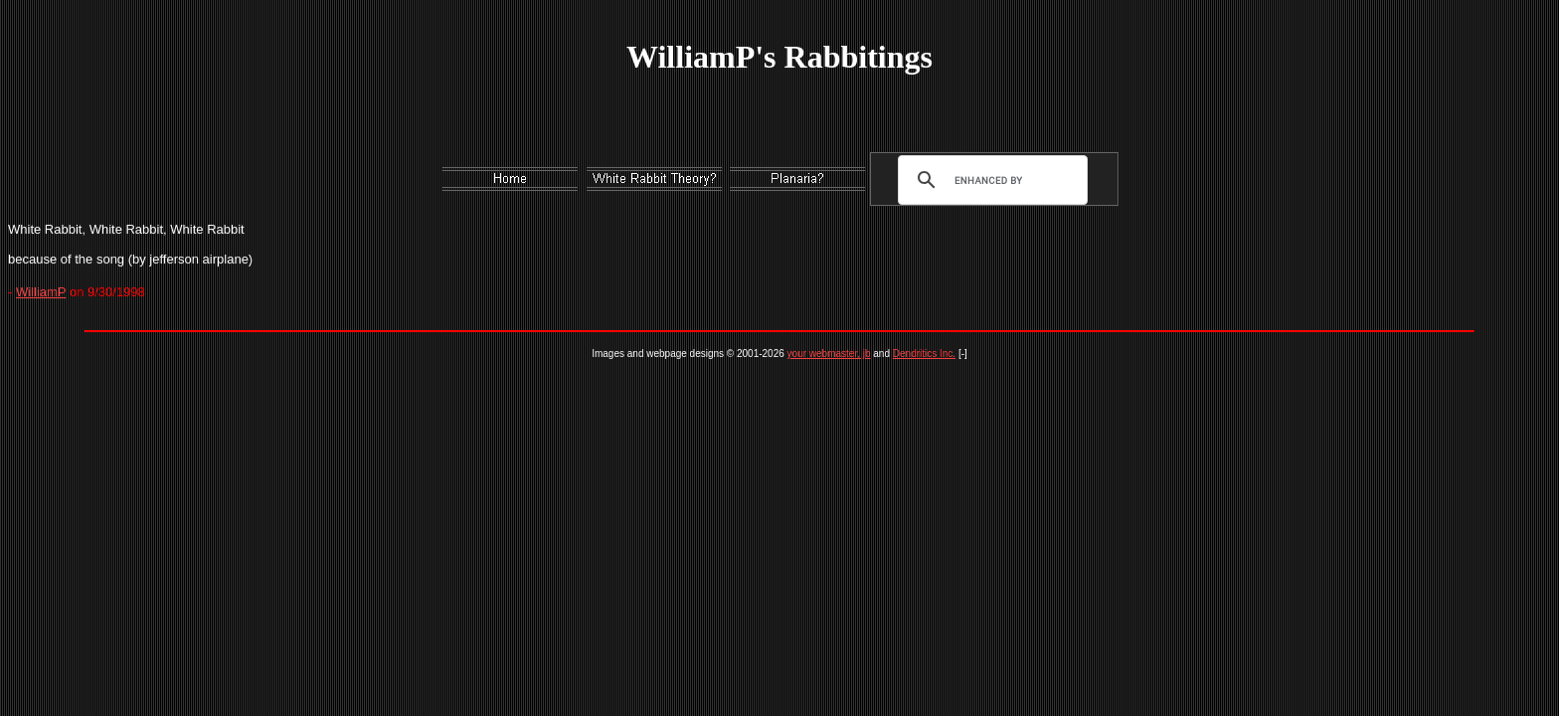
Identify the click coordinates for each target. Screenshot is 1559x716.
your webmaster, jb (829, 353)
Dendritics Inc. (924, 353)
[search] (988, 180)
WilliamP (41, 291)
